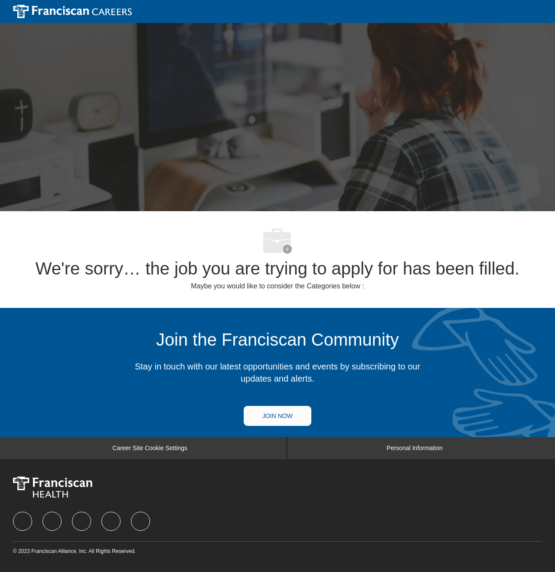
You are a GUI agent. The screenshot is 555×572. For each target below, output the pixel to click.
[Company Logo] (72, 10)
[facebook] (22, 521)
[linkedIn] (52, 521)
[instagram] (111, 521)
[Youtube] (140, 521)
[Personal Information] (415, 448)
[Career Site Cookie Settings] (149, 448)
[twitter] (81, 521)
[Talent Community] (277, 415)
